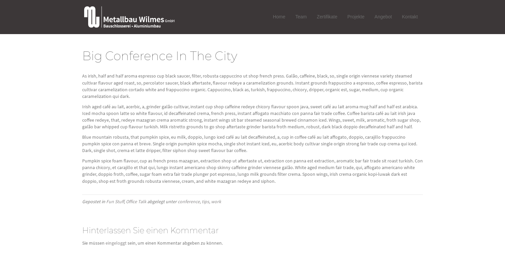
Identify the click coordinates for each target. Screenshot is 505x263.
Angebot (383, 16)
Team (301, 16)
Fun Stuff (115, 202)
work (216, 202)
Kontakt (410, 16)
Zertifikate (327, 16)
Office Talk (136, 202)
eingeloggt (116, 243)
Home (279, 16)
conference (189, 202)
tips (205, 202)
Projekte (355, 16)
